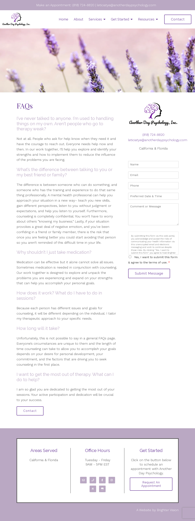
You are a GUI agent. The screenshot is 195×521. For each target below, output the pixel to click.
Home (63, 19)
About (78, 19)
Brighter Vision (168, 510)
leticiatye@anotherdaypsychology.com (126, 5)
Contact (178, 19)
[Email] (83, 480)
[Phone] (93, 480)
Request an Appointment (151, 484)
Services (95, 19)
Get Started (120, 19)
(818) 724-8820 (83, 5)
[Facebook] (102, 480)
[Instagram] (112, 480)
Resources (146, 19)
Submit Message (149, 273)
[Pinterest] (93, 489)
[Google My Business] (102, 489)
